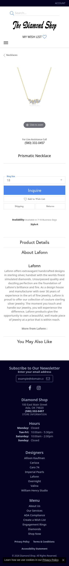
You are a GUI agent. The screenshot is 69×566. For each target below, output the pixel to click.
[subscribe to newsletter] (48, 378)
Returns (50, 206)
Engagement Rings (34, 524)
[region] (34, 98)
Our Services (34, 510)
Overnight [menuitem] (34, 481)
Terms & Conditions (43, 541)
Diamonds (34, 529)
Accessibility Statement (34, 548)
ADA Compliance (34, 515)
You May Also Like (34, 341)
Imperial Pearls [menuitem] (34, 472)
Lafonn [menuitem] (34, 476)
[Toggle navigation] (6, 44)
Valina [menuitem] (34, 486)
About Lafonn (35, 252)
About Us (34, 506)
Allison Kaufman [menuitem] (34, 458)
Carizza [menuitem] (34, 462)
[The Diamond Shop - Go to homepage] (35, 25)
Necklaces (11, 55)
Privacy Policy (22, 541)
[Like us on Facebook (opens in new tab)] (30, 388)
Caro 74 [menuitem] (34, 467)
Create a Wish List (34, 520)
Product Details (34, 242)
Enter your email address (34, 372)
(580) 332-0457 (35, 143)
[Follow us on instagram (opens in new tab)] (39, 388)
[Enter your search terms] (37, 13)
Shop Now (34, 533)
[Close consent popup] (63, 560)
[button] (59, 3)
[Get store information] (34, 414)
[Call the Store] (34, 411)
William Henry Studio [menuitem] (34, 490)
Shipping (19, 206)
